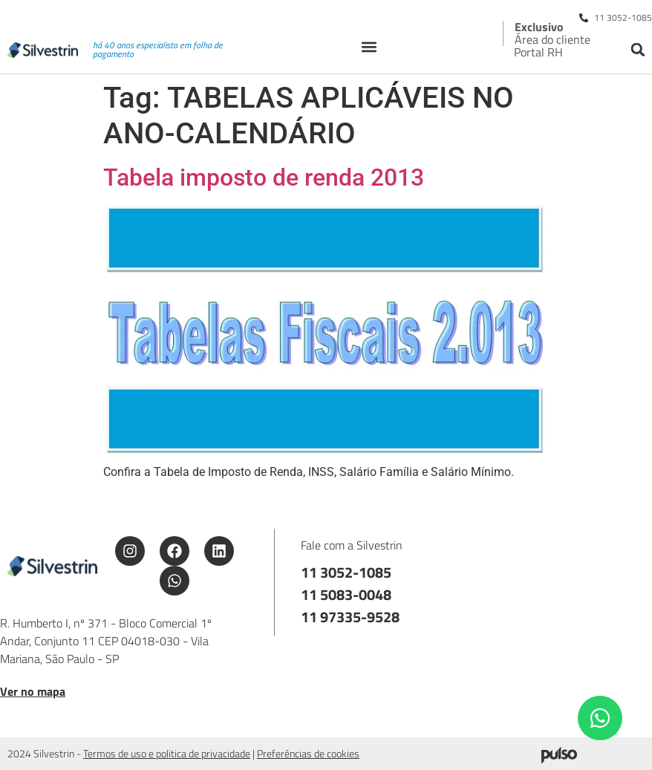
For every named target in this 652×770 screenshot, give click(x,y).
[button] (368, 46)
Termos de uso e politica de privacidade (166, 753)
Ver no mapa (32, 691)
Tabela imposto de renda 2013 (263, 177)
